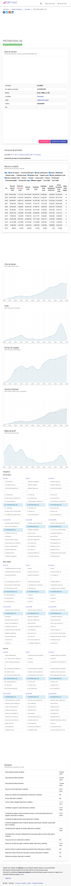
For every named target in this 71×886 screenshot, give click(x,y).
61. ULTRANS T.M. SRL (54, 685)
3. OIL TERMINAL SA (54, 575)
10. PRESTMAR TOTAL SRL (55, 639)
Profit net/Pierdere (41, 173)
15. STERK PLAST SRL (31, 588)
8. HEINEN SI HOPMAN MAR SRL (11, 546)
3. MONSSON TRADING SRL (32, 488)
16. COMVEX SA (53, 598)
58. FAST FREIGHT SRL (54, 508)
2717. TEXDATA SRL (8, 508)
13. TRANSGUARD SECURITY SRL (33, 581)
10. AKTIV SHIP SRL (8, 639)
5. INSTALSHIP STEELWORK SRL (10, 710)
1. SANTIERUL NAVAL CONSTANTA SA (12, 523)
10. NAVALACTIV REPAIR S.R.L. (33, 553)
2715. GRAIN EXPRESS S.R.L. (10, 501)
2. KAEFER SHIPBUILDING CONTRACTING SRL (13, 700)
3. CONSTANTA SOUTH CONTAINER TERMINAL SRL (59, 662)
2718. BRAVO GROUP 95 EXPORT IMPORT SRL (13, 511)
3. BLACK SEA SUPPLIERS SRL (56, 488)
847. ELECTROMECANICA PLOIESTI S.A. (12, 581)
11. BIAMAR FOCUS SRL (9, 730)
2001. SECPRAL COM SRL (9, 672)
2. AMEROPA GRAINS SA (32, 485)
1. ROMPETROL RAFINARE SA (33, 481)
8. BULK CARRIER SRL (31, 546)
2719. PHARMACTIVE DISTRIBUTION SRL (12, 514)
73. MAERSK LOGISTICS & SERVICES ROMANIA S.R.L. (36, 672)
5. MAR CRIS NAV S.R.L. (32, 710)
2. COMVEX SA (53, 658)
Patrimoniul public (11, 180)
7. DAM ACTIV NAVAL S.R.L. (55, 630)
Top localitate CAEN (52, 520)
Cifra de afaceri (13, 173)
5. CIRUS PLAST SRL (54, 536)
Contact (22, 874)
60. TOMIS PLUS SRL (54, 681)
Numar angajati (36, 180)
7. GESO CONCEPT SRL (31, 543)
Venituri (52, 173)
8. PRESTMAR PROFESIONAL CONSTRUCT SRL (59, 720)
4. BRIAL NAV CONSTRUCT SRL (33, 620)
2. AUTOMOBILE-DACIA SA (9, 485)
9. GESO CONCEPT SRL (31, 723)
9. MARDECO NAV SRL (9, 723)
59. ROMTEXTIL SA (53, 511)
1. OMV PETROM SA (8, 481)
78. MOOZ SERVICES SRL (32, 688)
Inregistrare (62, 3)
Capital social (44, 175)
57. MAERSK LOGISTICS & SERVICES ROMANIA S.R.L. (59, 672)
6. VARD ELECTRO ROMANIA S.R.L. (11, 713)
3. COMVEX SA (30, 662)
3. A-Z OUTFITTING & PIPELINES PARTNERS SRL (59, 529)
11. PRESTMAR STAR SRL (55, 556)
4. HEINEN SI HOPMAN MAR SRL (11, 707)
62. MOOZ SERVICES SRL (55, 688)
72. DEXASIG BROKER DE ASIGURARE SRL (35, 668)
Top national (5, 478)
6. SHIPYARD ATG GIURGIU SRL (10, 626)
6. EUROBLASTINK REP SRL (55, 539)
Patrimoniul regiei (24, 180)
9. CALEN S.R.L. (53, 723)
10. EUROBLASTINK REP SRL (55, 726)
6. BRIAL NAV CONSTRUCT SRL (33, 539)
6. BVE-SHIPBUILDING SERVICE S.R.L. (34, 626)
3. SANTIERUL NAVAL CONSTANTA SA (12, 703)
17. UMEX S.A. (30, 595)
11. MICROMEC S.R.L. (54, 643)
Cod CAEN (46, 180)
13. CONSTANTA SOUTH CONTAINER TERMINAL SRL (59, 588)
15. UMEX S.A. (53, 595)
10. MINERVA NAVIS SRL (9, 553)
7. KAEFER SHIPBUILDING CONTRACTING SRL (13, 543)
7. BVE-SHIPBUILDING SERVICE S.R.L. (34, 716)
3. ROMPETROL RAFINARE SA (33, 575)
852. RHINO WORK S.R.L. (9, 598)
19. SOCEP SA (30, 601)
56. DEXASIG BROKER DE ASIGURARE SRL (58, 668)
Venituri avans (10, 175)
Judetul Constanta (43, 100)
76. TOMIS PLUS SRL (31, 681)
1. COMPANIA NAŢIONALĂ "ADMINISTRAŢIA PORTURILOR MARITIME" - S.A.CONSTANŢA (36, 655)
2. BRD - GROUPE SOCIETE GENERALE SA (12, 658)
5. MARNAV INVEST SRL (54, 710)
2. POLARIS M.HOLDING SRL (33, 572)
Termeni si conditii (20, 883)
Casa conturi (39, 178)
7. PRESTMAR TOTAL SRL (55, 716)
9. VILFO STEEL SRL (31, 549)
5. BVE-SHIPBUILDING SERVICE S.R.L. (34, 536)
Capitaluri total (32, 175)
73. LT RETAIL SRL (30, 494)
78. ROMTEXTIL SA (31, 511)
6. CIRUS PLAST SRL (31, 713)
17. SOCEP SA (52, 601)
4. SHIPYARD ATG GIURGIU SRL (10, 533)
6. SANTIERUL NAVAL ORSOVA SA (11, 539)
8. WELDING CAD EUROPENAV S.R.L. (11, 720)
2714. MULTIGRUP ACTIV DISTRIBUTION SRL (13, 498)
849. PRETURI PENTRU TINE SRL (10, 588)
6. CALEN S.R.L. (53, 626)
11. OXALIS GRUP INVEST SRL (33, 556)
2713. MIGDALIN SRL (8, 494)
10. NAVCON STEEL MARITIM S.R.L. (34, 726)
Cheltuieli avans (21, 175)
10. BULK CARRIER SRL (9, 726)
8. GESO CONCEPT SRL (31, 633)
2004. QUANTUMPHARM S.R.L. (10, 681)
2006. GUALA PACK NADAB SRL (10, 688)
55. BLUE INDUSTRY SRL (54, 498)
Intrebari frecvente (37, 883)
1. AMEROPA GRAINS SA (55, 481)
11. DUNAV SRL (7, 643)
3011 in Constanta (36, 155)
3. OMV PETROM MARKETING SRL (11, 488)
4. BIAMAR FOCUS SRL (31, 707)
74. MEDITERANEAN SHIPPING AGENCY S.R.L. (36, 675)
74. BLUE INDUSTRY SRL (32, 498)
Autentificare (50, 3)
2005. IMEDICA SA (8, 685)
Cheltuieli (59, 173)
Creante (30, 178)
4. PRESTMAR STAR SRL (54, 707)
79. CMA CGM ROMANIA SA (33, 514)
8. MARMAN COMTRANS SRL (10, 633)
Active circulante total (12, 178)
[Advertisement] (17, 26)
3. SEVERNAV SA (7, 616)
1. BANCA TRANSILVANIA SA (10, 655)
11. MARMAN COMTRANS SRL (10, 556)
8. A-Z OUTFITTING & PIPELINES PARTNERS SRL (59, 633)
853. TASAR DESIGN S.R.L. (9, 601)
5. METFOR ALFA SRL (31, 623)
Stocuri (23, 178)
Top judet (28, 478)
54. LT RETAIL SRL (53, 494)
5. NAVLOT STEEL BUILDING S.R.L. (57, 623)
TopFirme (8, 878)
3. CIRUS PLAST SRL (54, 703)
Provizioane (55, 178)
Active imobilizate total (57, 175)
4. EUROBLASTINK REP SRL (55, 620)
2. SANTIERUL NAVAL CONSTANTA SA (35, 700)
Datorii (47, 178)
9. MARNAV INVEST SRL (54, 549)
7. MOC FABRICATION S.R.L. (55, 543)
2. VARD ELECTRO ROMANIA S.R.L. (11, 526)
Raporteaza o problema (59, 141)
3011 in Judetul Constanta (22, 155)
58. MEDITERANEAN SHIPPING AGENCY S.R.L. (59, 675)
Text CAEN (55, 180)
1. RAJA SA (29, 568)
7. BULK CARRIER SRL (31, 630)
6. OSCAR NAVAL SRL (54, 713)
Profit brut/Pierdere (27, 173)
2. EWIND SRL (30, 658)
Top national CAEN (7, 520)
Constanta (40, 96)
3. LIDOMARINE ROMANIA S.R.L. (56, 616)
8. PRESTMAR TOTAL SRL (55, 546)
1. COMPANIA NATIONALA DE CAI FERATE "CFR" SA (13, 568)
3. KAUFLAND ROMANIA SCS (10, 575)
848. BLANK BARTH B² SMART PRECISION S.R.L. (13, 585)
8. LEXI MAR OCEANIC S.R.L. (33, 720)
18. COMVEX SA (30, 598)
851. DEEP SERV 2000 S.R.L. (10, 595)
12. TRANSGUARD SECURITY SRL (56, 585)
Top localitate (51, 478)
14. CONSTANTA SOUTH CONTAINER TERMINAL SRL (36, 585)
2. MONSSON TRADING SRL (55, 485)
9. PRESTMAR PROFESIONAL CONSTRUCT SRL (59, 636)
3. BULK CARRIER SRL (31, 703)
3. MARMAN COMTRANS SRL (33, 529)
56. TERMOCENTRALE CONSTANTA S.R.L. (58, 501)
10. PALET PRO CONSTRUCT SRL (33, 639)
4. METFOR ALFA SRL (31, 533)
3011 (12, 155)
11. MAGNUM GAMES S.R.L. (55, 581)
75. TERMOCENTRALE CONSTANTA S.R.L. (35, 501)
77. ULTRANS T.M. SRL (31, 685)
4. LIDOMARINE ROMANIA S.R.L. (56, 533)
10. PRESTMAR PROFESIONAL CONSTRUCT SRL (59, 553)
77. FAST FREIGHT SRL (31, 508)
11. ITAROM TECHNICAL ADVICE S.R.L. (57, 730)
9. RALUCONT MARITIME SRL (10, 549)
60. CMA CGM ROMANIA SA (55, 514)
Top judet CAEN (29, 520)
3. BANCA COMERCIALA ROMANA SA (12, 662)
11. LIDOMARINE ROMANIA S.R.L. (34, 643)
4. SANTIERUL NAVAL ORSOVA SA (11, 620)
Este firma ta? (44, 141)
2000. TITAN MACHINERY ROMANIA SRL (12, 668)
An (6, 173)
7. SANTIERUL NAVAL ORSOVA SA (11, 716)
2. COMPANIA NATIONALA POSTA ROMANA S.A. (13, 572)
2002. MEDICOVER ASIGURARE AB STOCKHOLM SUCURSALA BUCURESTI (13, 675)
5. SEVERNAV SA (7, 536)
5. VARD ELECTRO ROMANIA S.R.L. (11, 623)
